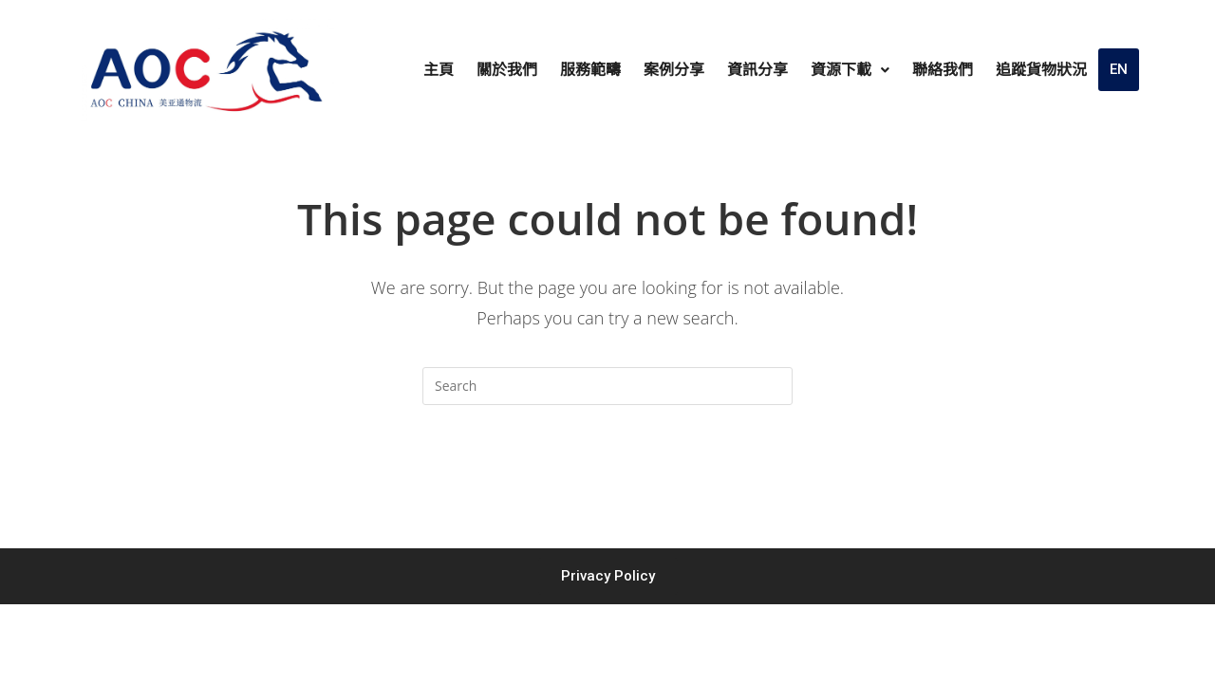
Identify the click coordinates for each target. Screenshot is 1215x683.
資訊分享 (757, 70)
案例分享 (674, 70)
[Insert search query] (607, 386)
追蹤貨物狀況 (1041, 70)
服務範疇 (590, 70)
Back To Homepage (607, 480)
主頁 (438, 70)
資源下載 (850, 70)
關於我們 (507, 70)
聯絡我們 (942, 70)
